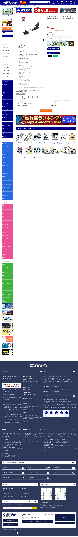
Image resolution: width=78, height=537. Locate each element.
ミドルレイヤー (6, 103)
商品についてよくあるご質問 (59, 472)
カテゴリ (57, 2)
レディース (35, 96)
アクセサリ (5, 133)
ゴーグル (4, 89)
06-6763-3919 (28, 514)
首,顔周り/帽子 (5, 111)
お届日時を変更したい (7, 493)
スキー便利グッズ (6, 297)
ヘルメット (5, 95)
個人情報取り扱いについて (17, 529)
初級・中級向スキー (6, 73)
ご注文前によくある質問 (8, 472)
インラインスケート (6, 125)
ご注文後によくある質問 (33, 472)
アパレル (4, 136)
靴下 (4, 286)
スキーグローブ (6, 278)
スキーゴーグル (6, 275)
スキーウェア (5, 100)
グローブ (4, 92)
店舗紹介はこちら (10, 524)
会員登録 (7, 28)
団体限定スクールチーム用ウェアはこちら (37, 521)
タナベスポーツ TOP (6, 5)
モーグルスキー (6, 64)
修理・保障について (7, 477)
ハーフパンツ (5, 109)
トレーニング (5, 128)
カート (75, 2)
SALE (34, 103)
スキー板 (4, 36)
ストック (4, 87)
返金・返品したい (24, 496)
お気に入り (66, 2)
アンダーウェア (6, 114)
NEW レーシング (6, 41)
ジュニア (40, 96)
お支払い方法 (5, 467)
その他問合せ (31, 477)
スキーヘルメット (6, 280)
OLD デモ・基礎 (6, 53)
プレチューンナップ (6, 79)
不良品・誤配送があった (26, 493)
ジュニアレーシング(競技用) (6, 301)
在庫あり (25, 103)
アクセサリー (5, 195)
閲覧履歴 (71, 2)
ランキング (62, 2)
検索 (49, 2)
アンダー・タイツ (6, 283)
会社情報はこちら (10, 520)
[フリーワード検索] (32, 102)
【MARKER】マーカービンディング (27, 5)
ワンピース (5, 106)
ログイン (7, 19)
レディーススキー (6, 67)
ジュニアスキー (6, 70)
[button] (16, 10)
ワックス (4, 120)
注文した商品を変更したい (8, 490)
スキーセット (5, 76)
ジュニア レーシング (7, 47)
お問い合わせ (65, 517)
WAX (4, 181)
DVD (4, 131)
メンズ (30, 96)
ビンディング (15, 5)
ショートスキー (6, 61)
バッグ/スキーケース (7, 117)
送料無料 (29, 103)
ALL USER (25, 96)
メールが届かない (57, 467)
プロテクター (5, 98)
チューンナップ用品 (6, 122)
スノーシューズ (6, 291)
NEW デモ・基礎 (6, 50)
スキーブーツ (5, 84)
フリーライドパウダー (7, 59)
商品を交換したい (24, 490)
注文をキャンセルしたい (8, 496)
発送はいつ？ (31, 467)
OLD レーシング (6, 44)
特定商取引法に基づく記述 (7, 529)
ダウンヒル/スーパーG (7, 56)
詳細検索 (53, 2)
